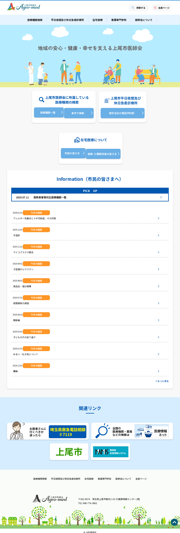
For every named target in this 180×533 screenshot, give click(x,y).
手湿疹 (23, 232)
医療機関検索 (34, 20)
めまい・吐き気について (32, 351)
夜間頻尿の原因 (27, 300)
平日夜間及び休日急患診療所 (67, 20)
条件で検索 (78, 112)
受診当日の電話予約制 (121, 112)
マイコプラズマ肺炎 (30, 249)
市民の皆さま (71, 152)
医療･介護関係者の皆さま (102, 152)
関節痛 (23, 317)
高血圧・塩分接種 (29, 283)
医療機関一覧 (47, 112)
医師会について (144, 20)
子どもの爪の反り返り (31, 334)
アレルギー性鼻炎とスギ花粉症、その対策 (41, 215)
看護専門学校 (118, 20)
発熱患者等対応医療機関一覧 (41, 194)
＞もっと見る (162, 378)
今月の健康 (40, 210)
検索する (138, 7)
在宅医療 (98, 20)
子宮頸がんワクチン (30, 266)
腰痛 (22, 368)
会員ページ (161, 7)
